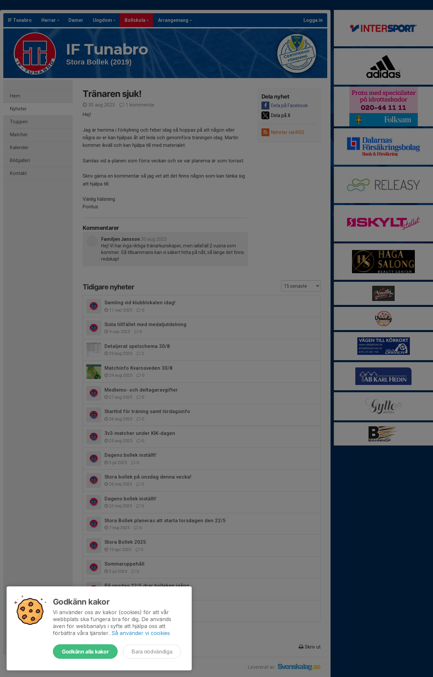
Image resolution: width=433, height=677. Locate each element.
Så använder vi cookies (140, 633)
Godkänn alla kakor (85, 651)
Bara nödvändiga (152, 651)
